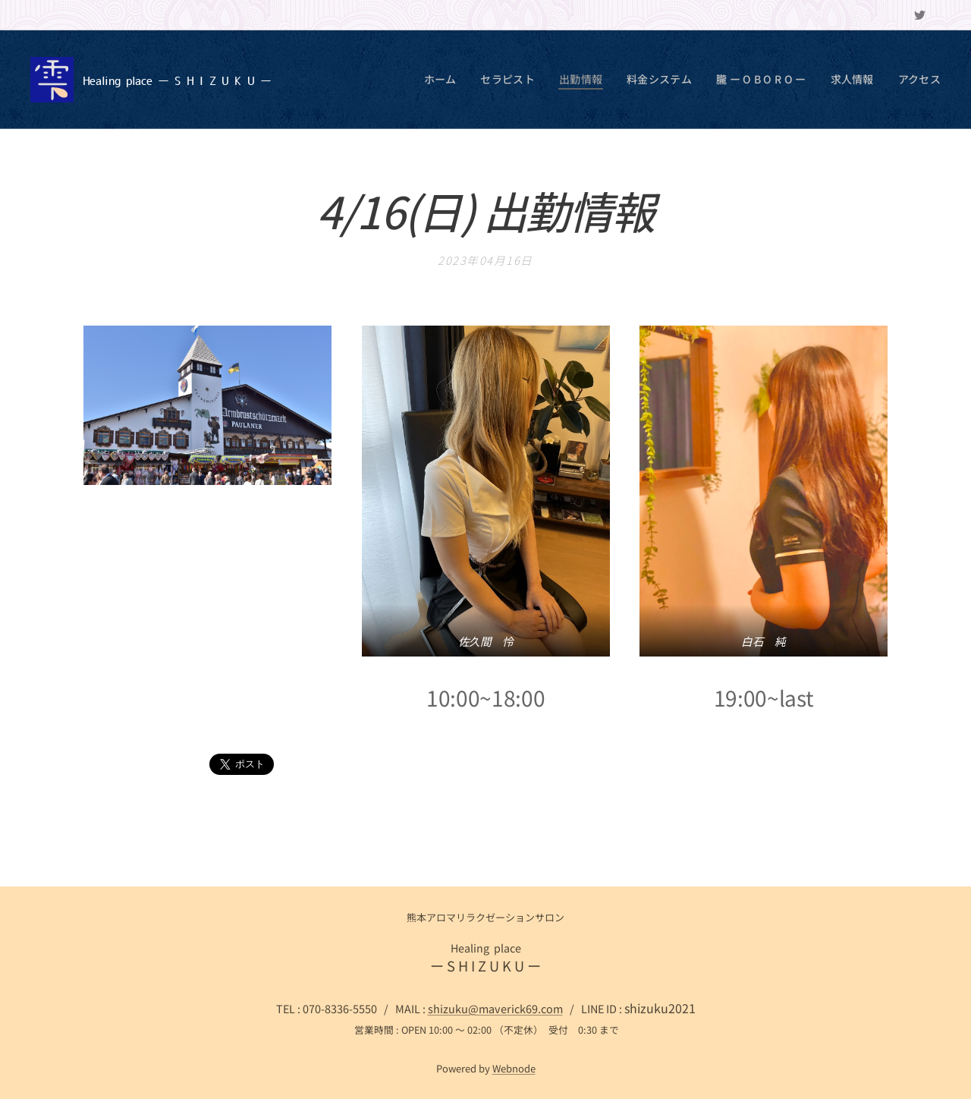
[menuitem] (467, 80)
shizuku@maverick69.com (495, 1008)
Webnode (514, 1068)
